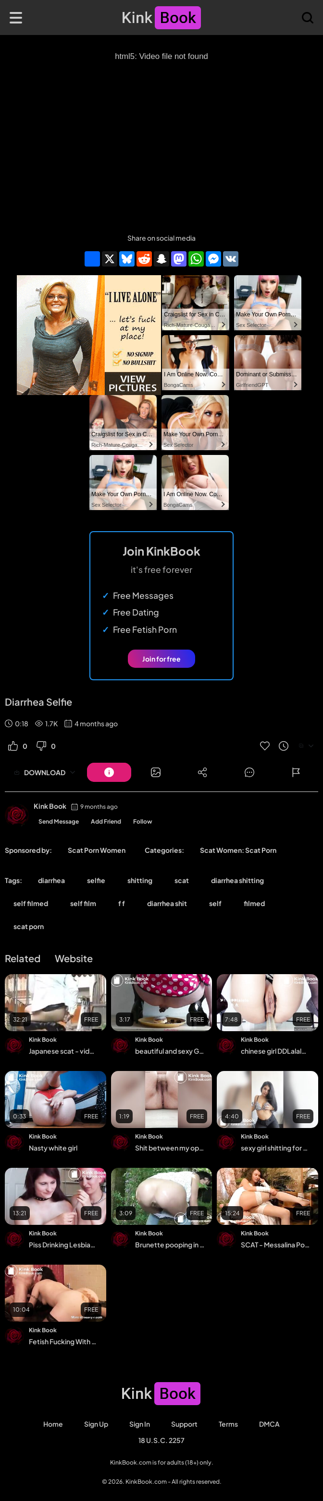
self (215, 903)
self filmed (30, 903)
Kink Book (50, 806)
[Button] (109, 772)
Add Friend (106, 821)
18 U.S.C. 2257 (161, 1440)
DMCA (269, 1424)
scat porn (28, 926)
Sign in (139, 1424)
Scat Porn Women (96, 850)
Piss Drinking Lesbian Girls (64, 1244)
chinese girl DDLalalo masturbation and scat (276, 1051)
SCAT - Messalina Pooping (276, 1244)
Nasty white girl (53, 1147)
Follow (142, 821)
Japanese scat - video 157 (64, 1051)
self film (83, 903)
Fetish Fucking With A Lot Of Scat (64, 1341)
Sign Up (96, 1424)
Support (184, 1424)
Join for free (161, 658)
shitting (139, 880)
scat (181, 880)
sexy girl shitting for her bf (276, 1147)
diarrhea (51, 880)
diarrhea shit (167, 903)
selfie (96, 880)
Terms (228, 1424)
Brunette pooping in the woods (170, 1244)
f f (121, 903)
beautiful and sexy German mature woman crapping (170, 1051)
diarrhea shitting (237, 880)
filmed (254, 903)
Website (74, 958)
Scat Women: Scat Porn (238, 850)
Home (53, 1424)
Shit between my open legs (170, 1147)
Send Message (58, 821)
